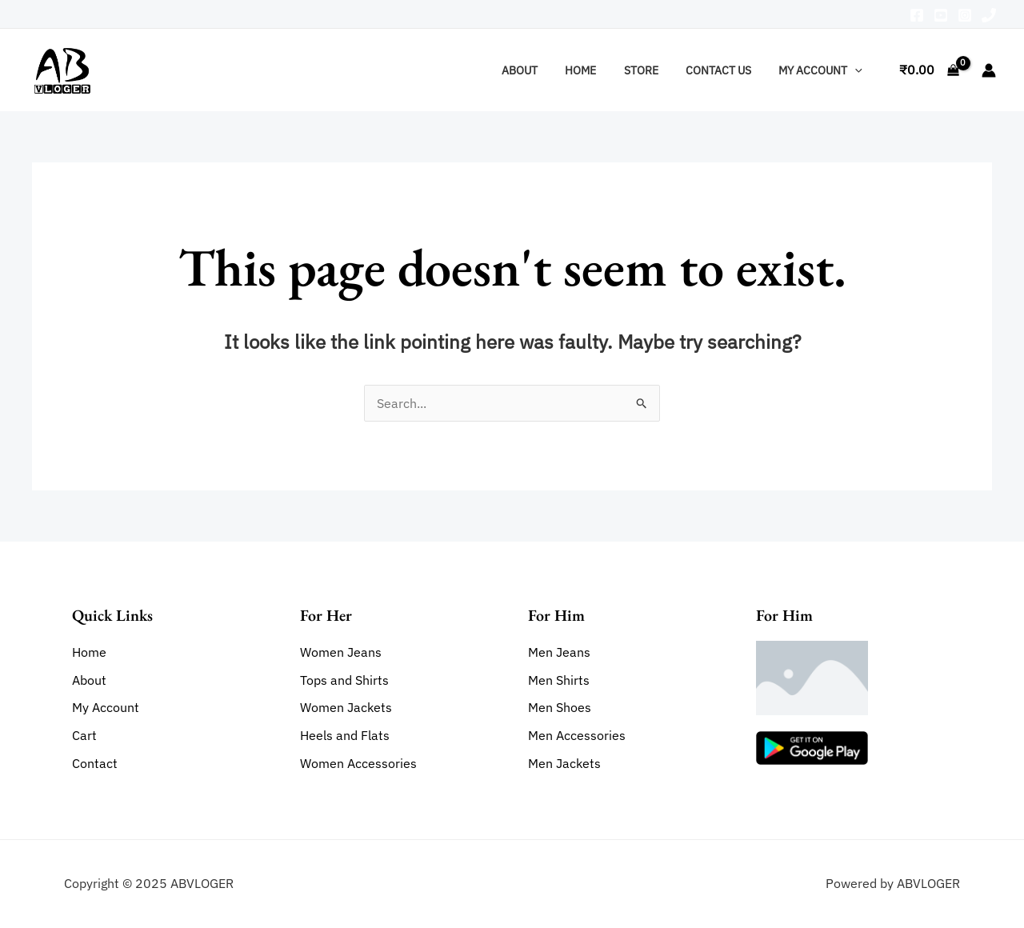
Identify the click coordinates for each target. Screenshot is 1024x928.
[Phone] (989, 15)
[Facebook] (917, 15)
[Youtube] (941, 15)
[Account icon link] (989, 70)
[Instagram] (965, 15)
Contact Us (725, 70)
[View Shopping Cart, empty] (929, 70)
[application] (857, 70)
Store (652, 70)
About (540, 70)
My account (823, 70)
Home (596, 70)
